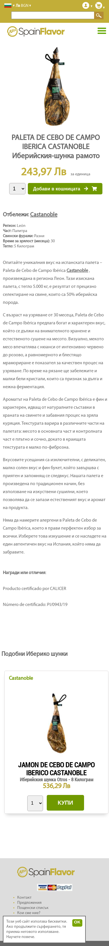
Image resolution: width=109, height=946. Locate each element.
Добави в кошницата (65, 188)
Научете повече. (20, 937)
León (21, 226)
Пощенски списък (32, 908)
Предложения (29, 903)
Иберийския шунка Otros (44, 779)
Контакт (24, 898)
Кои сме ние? (28, 913)
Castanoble (43, 215)
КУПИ (65, 802)
